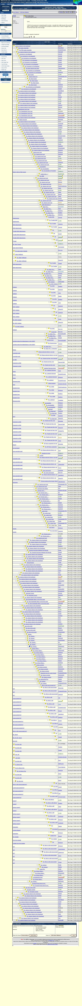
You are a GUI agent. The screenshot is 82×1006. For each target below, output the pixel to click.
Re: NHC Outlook (53, 284)
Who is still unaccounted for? (49, 685)
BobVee (60, 107)
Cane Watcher (61, 767)
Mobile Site (3, 69)
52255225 (60, 816)
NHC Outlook (51, 281)
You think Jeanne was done (32, 68)
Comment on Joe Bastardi (25, 54)
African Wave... (35, 648)
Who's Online (51, 8)
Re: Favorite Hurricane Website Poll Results (40, 552)
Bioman (60, 182)
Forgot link (53, 331)
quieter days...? (44, 174)
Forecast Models (5, 46)
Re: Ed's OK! (18, 744)
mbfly (59, 486)
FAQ (56, 8)
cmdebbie (60, 200)
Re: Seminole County (32, 595)
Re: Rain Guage (33, 78)
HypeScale (3, 29)
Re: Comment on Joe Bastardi (27, 56)
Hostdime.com (51, 940)
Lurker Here (44, 511)
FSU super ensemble (23, 48)
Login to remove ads (6, 82)
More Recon (4, 50)
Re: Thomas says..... (43, 492)
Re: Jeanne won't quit (39, 154)
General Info (4, 56)
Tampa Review (30, 562)
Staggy (60, 654)
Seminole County (30, 593)
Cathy (59, 570)
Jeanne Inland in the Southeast (22, 46)
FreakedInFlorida (62, 673)
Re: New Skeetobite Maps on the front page (37, 601)
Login (3, 4)
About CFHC (4, 67)
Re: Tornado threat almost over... (41, 885)
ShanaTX (60, 162)
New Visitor (10, 4)
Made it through (23, 119)
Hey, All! (17, 754)
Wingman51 (61, 646)
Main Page (3, 15)
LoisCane (60, 470)
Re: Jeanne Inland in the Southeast (26, 52)
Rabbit (60, 296)
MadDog (60, 393)
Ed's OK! (15, 741)
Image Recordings (5, 44)
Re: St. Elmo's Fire (19, 768)
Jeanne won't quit (37, 152)
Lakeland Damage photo (50, 368)
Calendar (64, 8)
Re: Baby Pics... (48, 208)
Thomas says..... (41, 490)
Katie (59, 168)
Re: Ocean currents (42, 667)
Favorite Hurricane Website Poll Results (38, 550)
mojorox (60, 273)
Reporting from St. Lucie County (48, 673)
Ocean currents (40, 665)
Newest (6, 36)
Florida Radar (4, 51)
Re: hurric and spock (49, 472)
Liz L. (59, 80)
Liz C (59, 619)
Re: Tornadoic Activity (33, 891)
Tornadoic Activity (31, 889)
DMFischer (61, 113)
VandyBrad (61, 90)
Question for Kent (46, 453)
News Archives (4, 20)
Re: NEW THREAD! (21, 257)
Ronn (59, 95)
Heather (60, 747)
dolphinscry (61, 852)
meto (59, 156)
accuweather (48, 403)
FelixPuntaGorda (62, 186)
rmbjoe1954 (61, 281)
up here (41, 455)
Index (66, 12)
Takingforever (61, 68)
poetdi (59, 613)
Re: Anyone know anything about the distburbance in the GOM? (35, 344)
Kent (59, 450)
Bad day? (50, 409)
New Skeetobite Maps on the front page (35, 599)
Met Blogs (3, 18)
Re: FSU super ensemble (25, 50)
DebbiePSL (61, 355)
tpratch (60, 194)
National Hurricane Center (52, 944)
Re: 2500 (42, 176)
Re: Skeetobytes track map (25, 111)
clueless (60, 125)
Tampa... (30, 634)
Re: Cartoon (42, 681)
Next (70, 12)
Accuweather (42, 166)
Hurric (59, 467)
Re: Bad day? (52, 411)
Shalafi (60, 60)
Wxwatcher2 (61, 591)
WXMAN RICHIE (62, 384)
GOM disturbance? (46, 204)
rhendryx (60, 210)
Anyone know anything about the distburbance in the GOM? (33, 340)
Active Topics (60, 7)
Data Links (3, 60)
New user (44, 8)
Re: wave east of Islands (21, 251)
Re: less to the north (30, 628)
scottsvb (60, 127)
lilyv (59, 488)
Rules (59, 8)
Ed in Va (60, 250)
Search (3, 22)
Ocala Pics (42, 869)
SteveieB (60, 52)
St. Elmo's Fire (18, 764)
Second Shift (61, 362)
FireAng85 (60, 920)
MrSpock (60, 152)
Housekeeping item (37, 877)
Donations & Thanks (5, 37)
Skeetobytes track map (23, 109)
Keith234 (60, 72)
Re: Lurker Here (47, 513)
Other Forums (48, 7)
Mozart (60, 628)
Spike (59, 188)
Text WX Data (4, 64)
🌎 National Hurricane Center (5, 79)
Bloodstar (60, 119)
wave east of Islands (18, 247)
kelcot (59, 583)
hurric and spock (47, 470)
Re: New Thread (17, 244)
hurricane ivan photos (42, 488)
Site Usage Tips (4, 62)
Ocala (14, 15)
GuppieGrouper (62, 50)
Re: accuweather (50, 405)
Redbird (60, 212)
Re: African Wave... (37, 650)
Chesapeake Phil (62, 76)
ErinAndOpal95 (62, 333)
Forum (2, 36)
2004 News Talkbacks (24, 12)
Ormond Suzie (61, 135)
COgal (59, 862)
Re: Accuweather (45, 168)
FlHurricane (5, 6)
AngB (59, 99)
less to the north (28, 626)
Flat (74, 12)
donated (34, 943)
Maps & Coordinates (5, 42)
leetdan (60, 790)
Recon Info (3, 48)
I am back (17, 757)
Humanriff (60, 123)
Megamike (60, 688)
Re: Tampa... (32, 636)
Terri (59, 461)
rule (59, 697)
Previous (60, 12)
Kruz (59, 730)
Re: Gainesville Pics (43, 679)
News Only (3, 17)
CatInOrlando (61, 849)
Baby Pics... (45, 206)
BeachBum (61, 47)
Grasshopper (61, 117)
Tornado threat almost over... (39, 883)
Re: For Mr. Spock (17, 737)
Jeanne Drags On (33, 76)
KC (59, 492)
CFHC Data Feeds (5, 65)
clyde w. (60, 105)
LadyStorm (61, 475)
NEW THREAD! (19, 254)
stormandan (61, 247)
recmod (60, 54)
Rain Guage (31, 74)
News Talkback (16, 12)
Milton (45, 4)
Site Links (3, 58)
